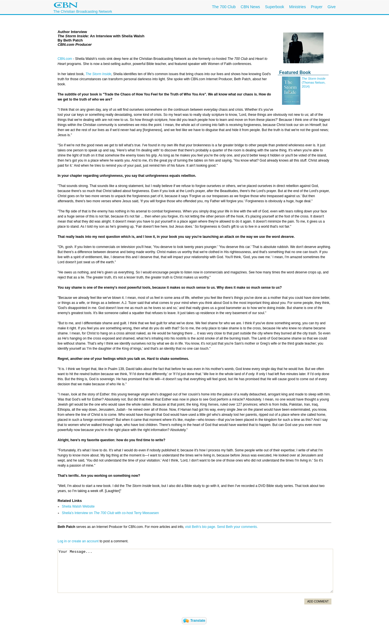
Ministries (297, 7)
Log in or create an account (78, 541)
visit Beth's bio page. (200, 527)
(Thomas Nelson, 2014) (313, 82)
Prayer (316, 7)
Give (331, 7)
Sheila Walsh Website (78, 506)
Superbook (274, 7)
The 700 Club (224, 7)
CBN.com (65, 59)
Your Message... (195, 571)
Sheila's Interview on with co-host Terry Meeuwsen (110, 513)
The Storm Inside (98, 74)
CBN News (250, 7)
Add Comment (318, 601)
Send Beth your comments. (237, 527)
